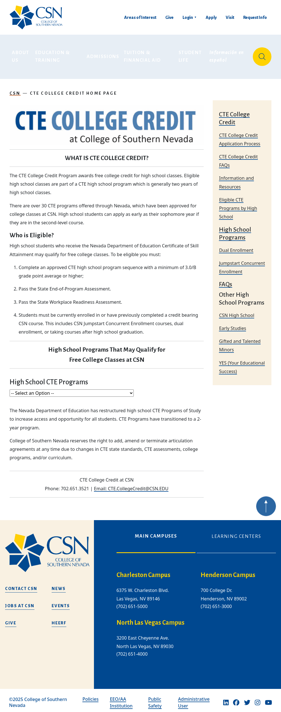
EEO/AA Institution (121, 698)
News (59, 584)
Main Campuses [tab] (156, 531)
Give (169, 17)
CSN (15, 89)
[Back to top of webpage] (266, 510)
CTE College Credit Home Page (73, 89)
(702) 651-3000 (216, 602)
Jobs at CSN (19, 601)
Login (188, 17)
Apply (211, 17)
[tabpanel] (196, 614)
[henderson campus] (238, 571)
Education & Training (53, 54)
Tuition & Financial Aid (142, 54)
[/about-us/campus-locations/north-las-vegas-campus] (154, 619)
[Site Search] (262, 54)
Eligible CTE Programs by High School (238, 204)
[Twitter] (247, 698)
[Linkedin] (226, 698)
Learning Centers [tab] (236, 532)
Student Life (191, 54)
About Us (21, 54)
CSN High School (236, 311)
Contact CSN (21, 584)
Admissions (103, 54)
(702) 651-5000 (132, 602)
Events (61, 601)
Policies (90, 695)
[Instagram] (257, 698)
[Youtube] (268, 698)
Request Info (255, 17)
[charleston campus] (154, 571)
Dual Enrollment (236, 246)
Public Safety (154, 698)
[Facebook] (236, 698)
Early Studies (232, 324)
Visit (230, 17)
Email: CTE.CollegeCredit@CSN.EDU (131, 484)
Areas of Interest (140, 17)
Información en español (227, 54)
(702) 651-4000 (132, 650)
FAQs (225, 280)
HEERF (59, 618)
